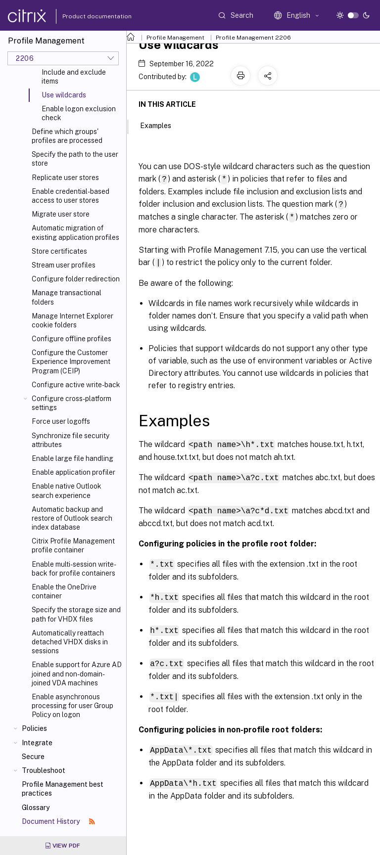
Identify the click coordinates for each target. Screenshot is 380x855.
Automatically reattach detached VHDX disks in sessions (70, 642)
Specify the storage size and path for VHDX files (76, 614)
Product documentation (84, 16)
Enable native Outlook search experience (66, 490)
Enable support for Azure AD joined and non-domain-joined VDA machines (77, 673)
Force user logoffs (61, 421)
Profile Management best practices (62, 788)
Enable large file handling (72, 458)
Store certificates (59, 251)
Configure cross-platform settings (71, 403)
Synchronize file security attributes (70, 440)
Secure (33, 757)
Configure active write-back (76, 385)
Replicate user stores (65, 177)
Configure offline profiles (71, 339)
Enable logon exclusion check (79, 113)
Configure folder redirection (76, 279)
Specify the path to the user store (75, 158)
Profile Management (175, 37)
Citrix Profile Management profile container (73, 545)
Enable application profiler (73, 472)
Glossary (35, 807)
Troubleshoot (43, 770)
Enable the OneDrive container (64, 591)
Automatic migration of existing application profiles (75, 232)
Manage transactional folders (66, 297)
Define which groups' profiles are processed (67, 136)
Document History (58, 821)
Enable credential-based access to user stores (70, 195)
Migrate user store (61, 214)
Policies (34, 728)
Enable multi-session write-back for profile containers (74, 568)
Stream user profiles (63, 265)
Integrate (37, 743)
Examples (161, 125)
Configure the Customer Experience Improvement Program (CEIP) (71, 361)
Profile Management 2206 (253, 37)
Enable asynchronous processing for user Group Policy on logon (72, 706)
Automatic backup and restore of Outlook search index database (72, 518)
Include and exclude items (74, 76)
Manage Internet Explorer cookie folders (72, 320)
